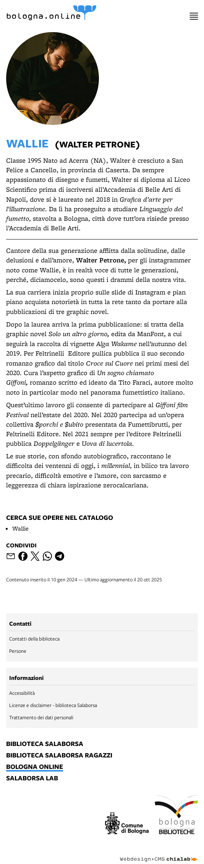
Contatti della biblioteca (34, 638)
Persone (17, 650)
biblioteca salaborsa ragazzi (59, 755)
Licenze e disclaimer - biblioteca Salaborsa (53, 705)
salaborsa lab (32, 778)
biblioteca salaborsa (44, 744)
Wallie (20, 528)
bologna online (34, 767)
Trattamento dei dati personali (41, 717)
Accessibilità (22, 692)
